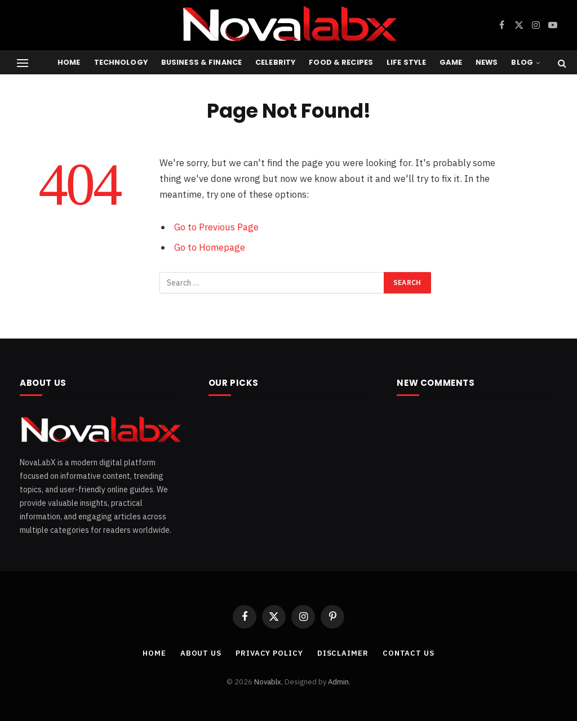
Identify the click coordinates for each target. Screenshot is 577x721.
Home (69, 62)
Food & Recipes (341, 62)
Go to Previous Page (216, 227)
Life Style (406, 62)
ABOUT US (200, 653)
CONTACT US (408, 653)
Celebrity (275, 62)
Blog (522, 62)
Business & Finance (201, 62)
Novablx (267, 682)
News (487, 62)
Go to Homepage (209, 247)
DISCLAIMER (343, 653)
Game (451, 62)
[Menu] (22, 62)
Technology (121, 62)
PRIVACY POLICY (269, 653)
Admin (338, 682)
